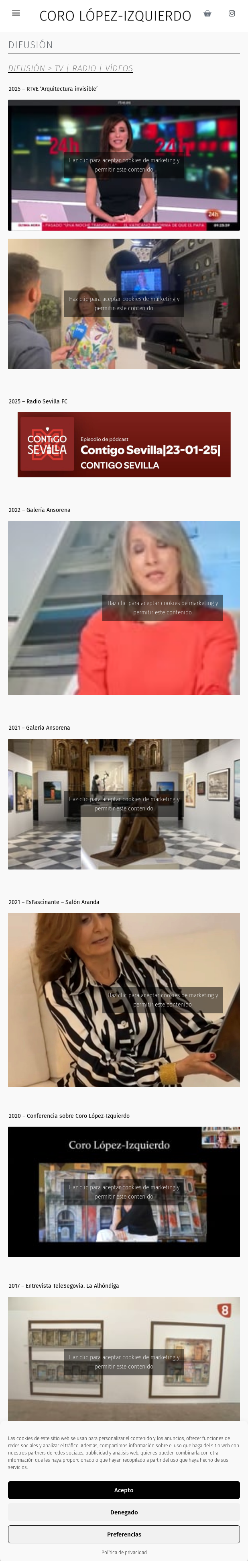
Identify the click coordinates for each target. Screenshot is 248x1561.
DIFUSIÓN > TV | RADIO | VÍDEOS (70, 68)
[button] (15, 12)
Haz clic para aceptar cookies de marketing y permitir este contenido (124, 165)
